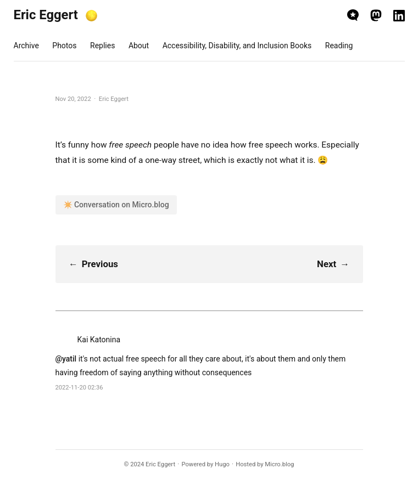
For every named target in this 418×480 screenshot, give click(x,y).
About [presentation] (139, 45)
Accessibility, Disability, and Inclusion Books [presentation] (237, 45)
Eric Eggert (46, 14)
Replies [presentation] (102, 45)
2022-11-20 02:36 (79, 387)
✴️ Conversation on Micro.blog (116, 204)
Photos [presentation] (64, 45)
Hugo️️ (222, 464)
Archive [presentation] (26, 45)
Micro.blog (279, 464)
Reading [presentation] (339, 45)
